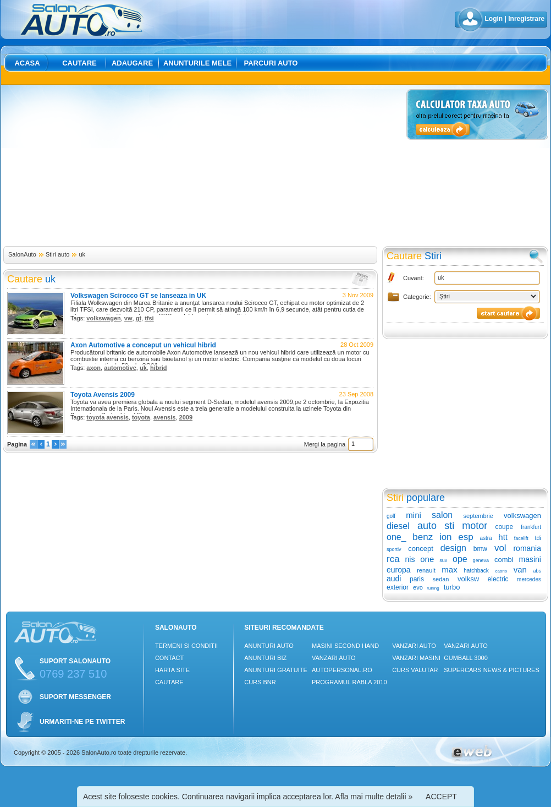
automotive (120, 367)
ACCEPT (441, 796)
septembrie (478, 515)
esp (465, 537)
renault (426, 570)
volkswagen (103, 318)
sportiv (394, 549)
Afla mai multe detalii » (373, 796)
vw (128, 318)
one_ (396, 537)
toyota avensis (107, 417)
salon (442, 515)
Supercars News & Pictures (491, 670)
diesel (398, 526)
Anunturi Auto (269, 645)
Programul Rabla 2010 (349, 682)
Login (494, 19)
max (449, 569)
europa (399, 569)
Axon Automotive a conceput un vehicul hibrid (143, 345)
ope (460, 559)
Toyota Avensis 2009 (102, 395)
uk (82, 254)
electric (498, 579)
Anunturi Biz (265, 658)
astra (486, 538)
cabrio (501, 571)
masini (530, 559)
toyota (141, 417)
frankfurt (531, 527)
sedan (441, 579)
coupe (504, 527)
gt (138, 318)
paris (417, 579)
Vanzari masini (416, 658)
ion (445, 537)
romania (527, 548)
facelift (521, 538)
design (453, 548)
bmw (480, 549)
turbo (452, 587)
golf (391, 516)
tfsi (149, 318)
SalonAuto (22, 254)
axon (93, 367)
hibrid (158, 367)
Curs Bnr (260, 682)
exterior (398, 587)
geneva (481, 560)
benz (422, 537)
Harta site (172, 670)
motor (474, 525)
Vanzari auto (334, 658)
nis (410, 559)
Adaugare (132, 63)
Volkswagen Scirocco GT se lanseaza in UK (138, 295)
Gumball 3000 (466, 658)
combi (504, 559)
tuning (433, 588)
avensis (164, 417)
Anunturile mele (197, 63)
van (520, 569)
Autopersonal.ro (342, 670)
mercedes (529, 579)
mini (413, 515)
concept (420, 548)
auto (427, 525)
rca (393, 559)
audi (394, 578)
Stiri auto (57, 254)
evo (418, 587)
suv (443, 560)
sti (449, 525)
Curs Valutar (415, 670)
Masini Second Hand (345, 645)
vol (500, 548)
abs (537, 571)
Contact (169, 658)
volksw (468, 579)
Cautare (79, 63)
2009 (185, 417)
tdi (538, 538)
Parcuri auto (271, 63)
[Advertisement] (182, 166)
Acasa (27, 63)
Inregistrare (526, 19)
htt (503, 537)
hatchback (476, 571)
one (427, 559)
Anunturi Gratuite (275, 670)
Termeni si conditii (186, 645)
